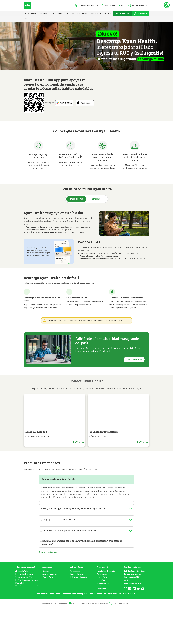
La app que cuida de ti (36, 432)
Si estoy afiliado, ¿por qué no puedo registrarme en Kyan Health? (75, 508)
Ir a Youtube (78, 442)
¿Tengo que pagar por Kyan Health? (59, 520)
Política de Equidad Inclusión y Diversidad (27, 583)
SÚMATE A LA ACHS (122, 13)
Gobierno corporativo (23, 578)
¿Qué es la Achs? (22, 573)
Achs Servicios (102, 575)
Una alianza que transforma (103, 432)
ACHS (25, 19)
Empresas (97, 199)
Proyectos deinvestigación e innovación (103, 584)
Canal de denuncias (139, 5)
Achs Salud (101, 590)
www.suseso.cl (129, 595)
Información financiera (24, 575)
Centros (127, 581)
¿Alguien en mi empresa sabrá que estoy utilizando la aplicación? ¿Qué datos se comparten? (83, 543)
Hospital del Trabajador (106, 573)
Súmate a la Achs (134, 360)
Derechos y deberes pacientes (27, 587)
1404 (132, 578)
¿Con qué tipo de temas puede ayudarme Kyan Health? (69, 531)
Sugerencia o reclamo (132, 584)
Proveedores (75, 573)
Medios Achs (47, 578)
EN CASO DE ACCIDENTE (101, 13)
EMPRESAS (63, 13)
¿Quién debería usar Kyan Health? (59, 479)
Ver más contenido (48, 554)
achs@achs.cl (132, 575)
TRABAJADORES (47, 13)
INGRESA (140, 13)
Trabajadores (76, 199)
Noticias (45, 573)
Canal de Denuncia (77, 575)
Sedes (123, 5)
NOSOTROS (30, 13)
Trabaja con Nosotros (78, 578)
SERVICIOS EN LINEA (79, 13)
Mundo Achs (102, 578)
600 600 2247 (135, 573)
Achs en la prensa (49, 575)
